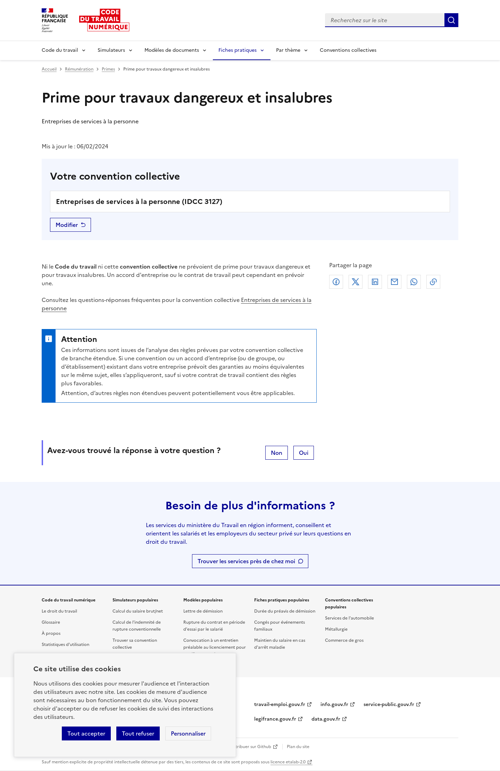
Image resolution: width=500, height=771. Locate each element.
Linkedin (375, 282)
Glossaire (51, 622)
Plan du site (298, 747)
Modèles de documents (171, 50)
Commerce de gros (344, 640)
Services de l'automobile (349, 618)
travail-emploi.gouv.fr (279, 704)
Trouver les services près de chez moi (246, 561)
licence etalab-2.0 (288, 762)
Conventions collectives (348, 50)
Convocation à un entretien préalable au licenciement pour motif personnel (214, 647)
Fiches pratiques (237, 50)
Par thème (288, 50)
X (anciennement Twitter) (355, 282)
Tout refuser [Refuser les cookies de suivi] (138, 733)
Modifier (67, 225)
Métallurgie (336, 629)
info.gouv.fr (334, 704)
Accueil (49, 69)
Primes (108, 69)
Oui (303, 453)
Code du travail (60, 50)
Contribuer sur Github (249, 747)
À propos (51, 633)
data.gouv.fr (325, 719)
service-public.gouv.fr (389, 704)
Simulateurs (111, 50)
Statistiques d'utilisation (65, 644)
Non (276, 453)
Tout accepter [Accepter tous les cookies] (86, 733)
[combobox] (384, 20)
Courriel (394, 282)
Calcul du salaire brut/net (137, 611)
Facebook (336, 282)
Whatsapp (414, 282)
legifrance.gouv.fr (275, 719)
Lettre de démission (203, 611)
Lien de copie (433, 282)
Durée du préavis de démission (284, 611)
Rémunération (79, 69)
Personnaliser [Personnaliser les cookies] (188, 733)
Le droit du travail (59, 611)
